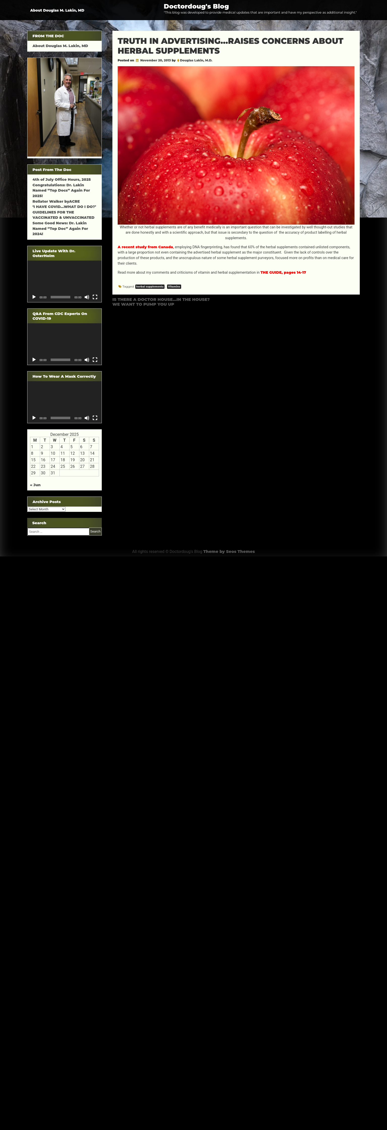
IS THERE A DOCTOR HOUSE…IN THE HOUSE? (161, 299)
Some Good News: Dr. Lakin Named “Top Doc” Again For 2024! (60, 228)
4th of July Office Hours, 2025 (62, 179)
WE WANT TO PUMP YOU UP (143, 304)
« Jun (35, 485)
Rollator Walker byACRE (56, 201)
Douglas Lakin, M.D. (196, 60)
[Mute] (86, 297)
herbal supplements (150, 286)
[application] (64, 281)
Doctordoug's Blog (196, 6)
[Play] (34, 297)
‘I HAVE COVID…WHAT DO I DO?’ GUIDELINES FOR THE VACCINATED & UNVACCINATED (64, 212)
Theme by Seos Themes (229, 551)
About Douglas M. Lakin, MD (57, 10)
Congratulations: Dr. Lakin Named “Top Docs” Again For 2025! (61, 190)
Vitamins (174, 286)
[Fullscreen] (95, 297)
